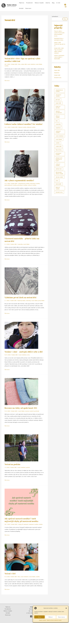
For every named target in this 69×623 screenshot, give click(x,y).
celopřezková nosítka (23, 183)
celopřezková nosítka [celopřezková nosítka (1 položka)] (59, 90)
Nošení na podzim (12, 464)
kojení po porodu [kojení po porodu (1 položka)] (58, 107)
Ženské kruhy (57, 77)
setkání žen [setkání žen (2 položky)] (59, 168)
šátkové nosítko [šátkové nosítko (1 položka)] (58, 188)
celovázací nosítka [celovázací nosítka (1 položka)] (58, 95)
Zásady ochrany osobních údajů (54, 620)
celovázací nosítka (35, 183)
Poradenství (28, 2)
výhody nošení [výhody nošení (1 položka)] (59, 177)
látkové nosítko (22, 127)
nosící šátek (39, 64)
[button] (66, 608)
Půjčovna (21, 2)
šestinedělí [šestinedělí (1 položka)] (58, 184)
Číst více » (7, 80)
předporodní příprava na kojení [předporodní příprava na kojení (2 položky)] (59, 159)
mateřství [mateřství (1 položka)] (58, 127)
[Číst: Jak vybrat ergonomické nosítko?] (21, 163)
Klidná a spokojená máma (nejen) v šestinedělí (59, 57)
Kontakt (60, 2)
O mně (54, 2)
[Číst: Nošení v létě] (21, 557)
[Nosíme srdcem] (31, 616)
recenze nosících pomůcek (32, 411)
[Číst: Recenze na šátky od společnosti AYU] (21, 391)
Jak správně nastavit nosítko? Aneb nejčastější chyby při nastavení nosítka (21, 520)
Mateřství (56, 72)
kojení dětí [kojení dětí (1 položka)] (58, 103)
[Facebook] (65, 4)
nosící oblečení (31, 64)
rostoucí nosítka (32, 185)
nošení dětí (24, 64)
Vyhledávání (55, 16)
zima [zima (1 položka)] (57, 180)
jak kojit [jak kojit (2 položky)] (58, 99)
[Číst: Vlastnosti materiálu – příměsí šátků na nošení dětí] (21, 221)
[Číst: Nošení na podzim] (21, 447)
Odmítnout (51, 617)
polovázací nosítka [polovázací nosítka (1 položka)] (58, 154)
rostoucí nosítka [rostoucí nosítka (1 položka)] (58, 164)
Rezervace (22, 8)
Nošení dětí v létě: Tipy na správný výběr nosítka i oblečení (22, 60)
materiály (20, 244)
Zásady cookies (42, 620)
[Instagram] (65, 7)
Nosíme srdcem (11, 5)
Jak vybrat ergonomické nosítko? (19, 180)
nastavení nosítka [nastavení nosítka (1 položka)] (58, 132)
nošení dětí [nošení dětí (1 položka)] (58, 146)
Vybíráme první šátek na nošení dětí (20, 297)
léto (19, 64)
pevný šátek (41, 300)
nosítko (6, 65)
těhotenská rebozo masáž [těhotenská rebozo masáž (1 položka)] (59, 173)
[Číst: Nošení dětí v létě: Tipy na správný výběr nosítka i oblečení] (21, 42)
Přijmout (39, 617)
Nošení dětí (14, 64)
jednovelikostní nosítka (11, 185)
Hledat (65, 19)
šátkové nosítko (31, 127)
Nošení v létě (10, 573)
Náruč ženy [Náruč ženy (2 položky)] (59, 149)
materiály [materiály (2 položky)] (58, 124)
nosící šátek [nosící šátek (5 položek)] (59, 139)
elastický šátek (21, 300)
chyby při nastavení (23, 524)
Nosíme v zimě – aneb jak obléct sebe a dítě (24, 351)
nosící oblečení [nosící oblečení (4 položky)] (59, 136)
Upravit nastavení (61, 617)
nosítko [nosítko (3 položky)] (58, 142)
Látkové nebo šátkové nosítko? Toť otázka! (24, 124)
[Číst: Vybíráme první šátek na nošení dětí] (21, 281)
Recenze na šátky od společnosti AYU (21, 408)
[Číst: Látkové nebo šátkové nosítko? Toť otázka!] (25, 105)
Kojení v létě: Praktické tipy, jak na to (59, 44)
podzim (28, 467)
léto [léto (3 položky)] (57, 120)
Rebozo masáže (37, 2)
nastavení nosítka (33, 524)
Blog (50, 2)
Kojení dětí (57, 70)
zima (28, 354)
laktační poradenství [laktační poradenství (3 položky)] (59, 112)
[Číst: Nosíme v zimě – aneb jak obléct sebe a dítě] (21, 335)
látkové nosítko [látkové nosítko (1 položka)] (58, 116)
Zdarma (45, 2)
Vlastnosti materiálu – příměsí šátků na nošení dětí (22, 240)
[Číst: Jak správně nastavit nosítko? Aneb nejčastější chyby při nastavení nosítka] (21, 502)
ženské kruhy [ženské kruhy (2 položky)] (59, 192)
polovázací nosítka (22, 185)
